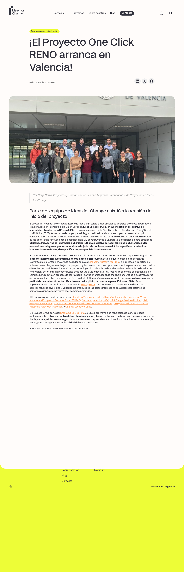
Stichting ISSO (101, 301)
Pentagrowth (88, 285)
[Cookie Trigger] (11, 487)
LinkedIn (93, 262)
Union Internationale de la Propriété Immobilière (85, 304)
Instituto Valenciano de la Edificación (93, 297)
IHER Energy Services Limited (125, 301)
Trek (56, 304)
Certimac (87, 301)
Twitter (103, 262)
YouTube (114, 262)
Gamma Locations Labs (78, 307)
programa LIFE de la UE (72, 313)
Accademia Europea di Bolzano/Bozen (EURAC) (55, 301)
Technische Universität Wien (130, 297)
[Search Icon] (171, 13)
